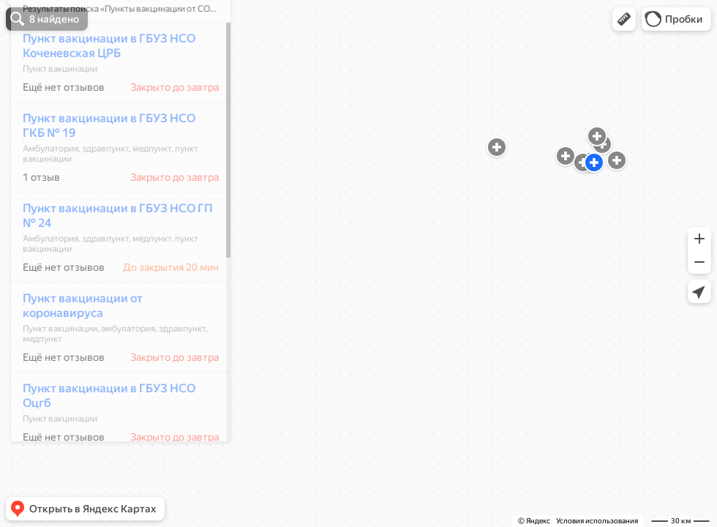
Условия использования (597, 521)
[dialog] (112, 261)
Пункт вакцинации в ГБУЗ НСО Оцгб (101, 439)
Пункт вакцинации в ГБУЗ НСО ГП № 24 (109, 258)
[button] (624, 19)
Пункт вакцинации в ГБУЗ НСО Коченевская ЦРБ (101, 89)
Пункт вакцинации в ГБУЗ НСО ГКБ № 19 (101, 168)
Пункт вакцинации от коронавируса (75, 348)
